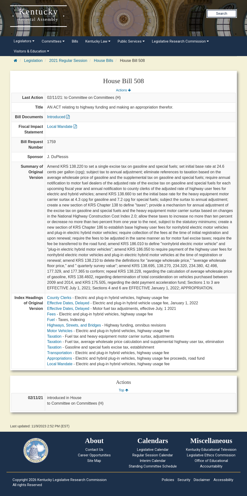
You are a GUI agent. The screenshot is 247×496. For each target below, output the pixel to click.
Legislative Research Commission (180, 41)
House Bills (103, 60)
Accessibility (223, 480)
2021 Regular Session (68, 60)
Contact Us (94, 449)
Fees (51, 314)
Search (221, 13)
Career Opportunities (94, 455)
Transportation (59, 353)
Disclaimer (202, 480)
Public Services (131, 41)
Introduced (58, 117)
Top (123, 390)
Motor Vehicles (59, 331)
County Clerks (59, 298)
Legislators (24, 41)
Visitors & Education (31, 51)
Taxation (54, 336)
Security (184, 480)
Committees (53, 41)
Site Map (94, 461)
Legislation (33, 60)
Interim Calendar (153, 461)
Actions (123, 90)
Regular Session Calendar (152, 455)
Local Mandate (62, 126)
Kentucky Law (97, 41)
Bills (75, 41)
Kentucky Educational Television (211, 449)
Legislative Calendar (153, 449)
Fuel (51, 320)
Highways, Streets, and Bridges (74, 325)
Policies (168, 480)
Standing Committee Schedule (153, 466)
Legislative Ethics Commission (211, 455)
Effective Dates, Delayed (68, 303)
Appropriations (59, 358)
